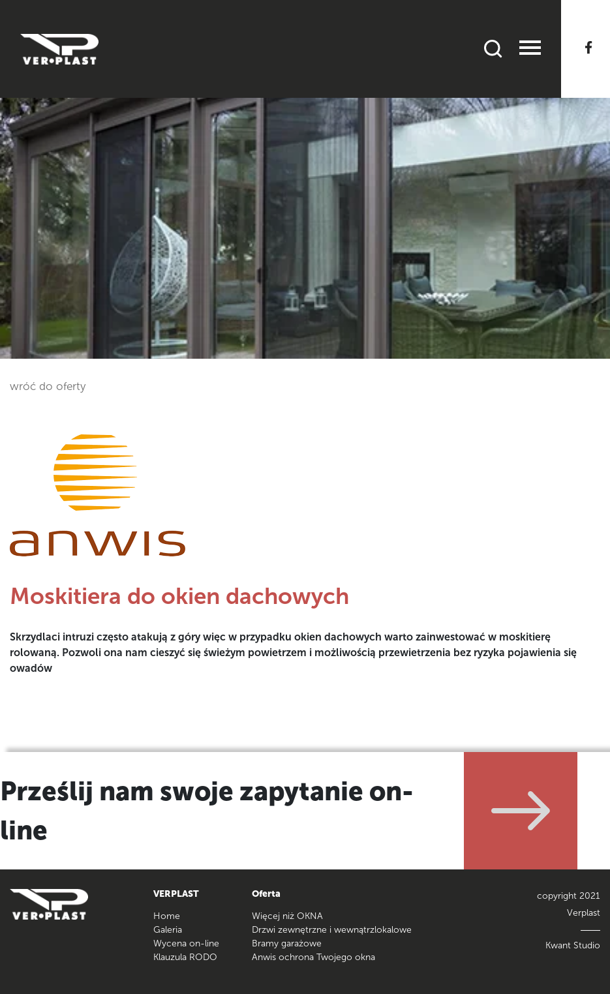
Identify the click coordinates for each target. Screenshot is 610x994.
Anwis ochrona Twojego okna (313, 957)
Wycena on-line (186, 943)
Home (166, 916)
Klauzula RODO (185, 957)
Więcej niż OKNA (287, 916)
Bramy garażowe (287, 943)
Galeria (167, 929)
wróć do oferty (47, 386)
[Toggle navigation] (530, 49)
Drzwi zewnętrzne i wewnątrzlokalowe (332, 929)
